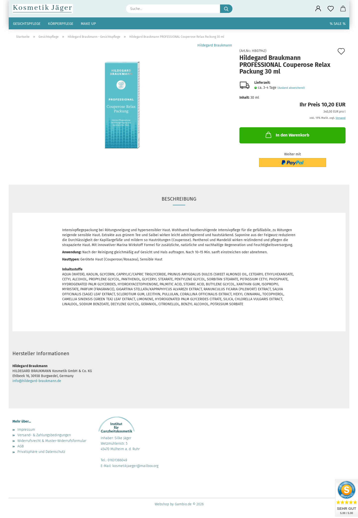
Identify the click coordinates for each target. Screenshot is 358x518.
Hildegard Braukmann (214, 45)
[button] (318, 8)
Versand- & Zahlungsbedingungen (44, 435)
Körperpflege (60, 23)
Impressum (26, 430)
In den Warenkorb (287, 135)
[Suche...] (226, 8)
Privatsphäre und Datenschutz (41, 452)
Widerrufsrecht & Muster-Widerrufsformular (51, 441)
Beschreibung (179, 199)
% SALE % (338, 23)
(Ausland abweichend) (291, 87)
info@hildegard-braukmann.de (36, 381)
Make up (88, 23)
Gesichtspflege (27, 23)
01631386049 (117, 460)
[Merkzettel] (330, 8)
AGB (20, 446)
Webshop (162, 504)
